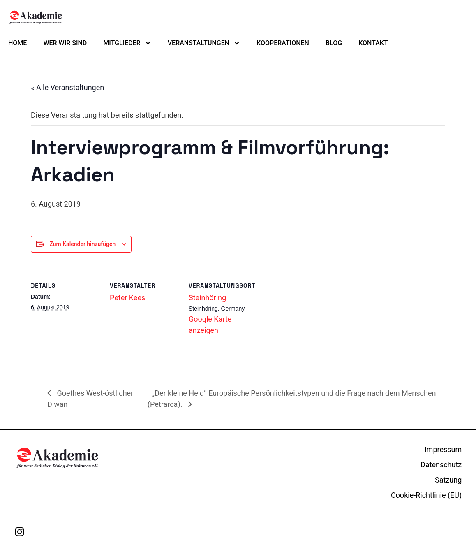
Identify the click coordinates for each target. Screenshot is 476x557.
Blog (334, 43)
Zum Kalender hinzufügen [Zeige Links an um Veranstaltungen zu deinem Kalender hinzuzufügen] (82, 244)
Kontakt (373, 43)
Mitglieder (127, 43)
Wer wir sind (65, 43)
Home (17, 43)
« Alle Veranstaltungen (67, 87)
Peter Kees (127, 297)
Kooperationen (282, 43)
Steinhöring (207, 297)
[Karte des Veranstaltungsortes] (311, 351)
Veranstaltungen (204, 43)
